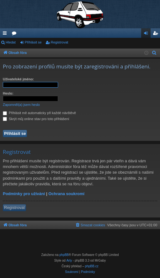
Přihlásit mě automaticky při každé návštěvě (39, 113)
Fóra (15, 34)
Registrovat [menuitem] (156, 34)
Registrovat (59, 42)
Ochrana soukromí (66, 193)
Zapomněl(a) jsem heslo (21, 105)
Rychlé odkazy (6, 34)
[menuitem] (154, 52)
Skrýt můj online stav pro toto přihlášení (36, 119)
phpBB (64, 255)
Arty (69, 260)
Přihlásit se (33, 42)
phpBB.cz (92, 266)
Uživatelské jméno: (18, 79)
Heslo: (8, 93)
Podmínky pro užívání (24, 193)
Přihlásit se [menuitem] (147, 34)
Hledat (11, 42)
